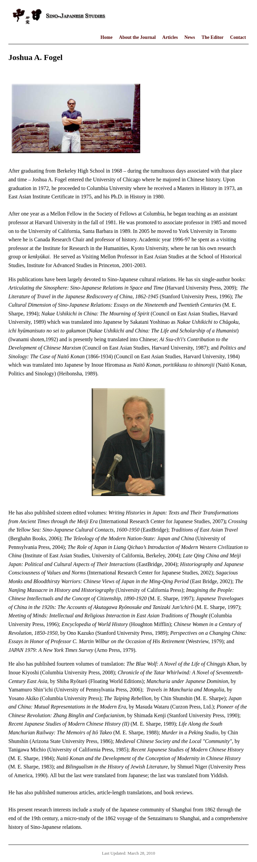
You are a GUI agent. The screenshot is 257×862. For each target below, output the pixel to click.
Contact (238, 37)
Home (106, 37)
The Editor (212, 37)
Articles (170, 37)
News (189, 37)
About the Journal (137, 37)
